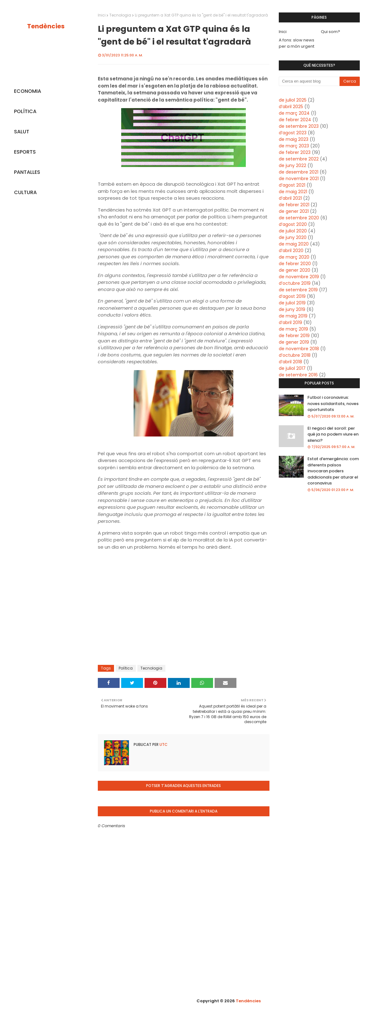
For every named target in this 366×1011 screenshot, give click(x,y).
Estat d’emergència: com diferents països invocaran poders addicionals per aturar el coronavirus (333, 471)
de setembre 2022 (299, 159)
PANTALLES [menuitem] (27, 172)
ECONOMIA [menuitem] (27, 91)
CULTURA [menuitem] (25, 192)
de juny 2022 (292, 165)
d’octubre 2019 (295, 283)
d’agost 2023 (293, 133)
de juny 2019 (292, 309)
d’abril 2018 (290, 362)
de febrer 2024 (295, 120)
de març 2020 (294, 257)
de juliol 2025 (293, 100)
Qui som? (330, 32)
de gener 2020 (294, 270)
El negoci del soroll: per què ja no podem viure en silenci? (333, 434)
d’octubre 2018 (295, 355)
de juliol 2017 (292, 368)
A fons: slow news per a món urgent (296, 43)
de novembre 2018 (299, 349)
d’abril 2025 (291, 106)
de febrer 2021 (294, 205)
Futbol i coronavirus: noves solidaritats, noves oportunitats (333, 403)
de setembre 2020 (299, 218)
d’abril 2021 (290, 198)
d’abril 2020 (291, 250)
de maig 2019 (293, 316)
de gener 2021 (294, 211)
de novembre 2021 (299, 178)
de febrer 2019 (294, 335)
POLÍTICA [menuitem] (25, 111)
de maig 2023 (293, 139)
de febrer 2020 (295, 263)
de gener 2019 (294, 342)
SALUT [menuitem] (21, 131)
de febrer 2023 (295, 152)
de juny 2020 (293, 237)
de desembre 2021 (298, 172)
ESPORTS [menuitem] (25, 151)
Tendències (45, 26)
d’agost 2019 (292, 296)
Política (126, 668)
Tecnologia (120, 15)
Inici (102, 15)
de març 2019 (293, 329)
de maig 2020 (294, 244)
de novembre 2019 (299, 277)
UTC (163, 744)
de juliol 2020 (293, 231)
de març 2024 (294, 113)
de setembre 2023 (299, 126)
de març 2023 (294, 146)
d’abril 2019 (290, 322)
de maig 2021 (293, 191)
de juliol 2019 (292, 303)
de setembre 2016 (298, 375)
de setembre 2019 (298, 290)
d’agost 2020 (293, 224)
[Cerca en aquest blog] (309, 81)
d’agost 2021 (292, 185)
